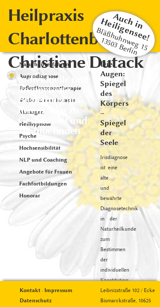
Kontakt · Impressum (46, 290)
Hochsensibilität (40, 147)
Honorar (29, 195)
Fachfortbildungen (43, 183)
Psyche (28, 135)
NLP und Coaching (43, 159)
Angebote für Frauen (45, 171)
